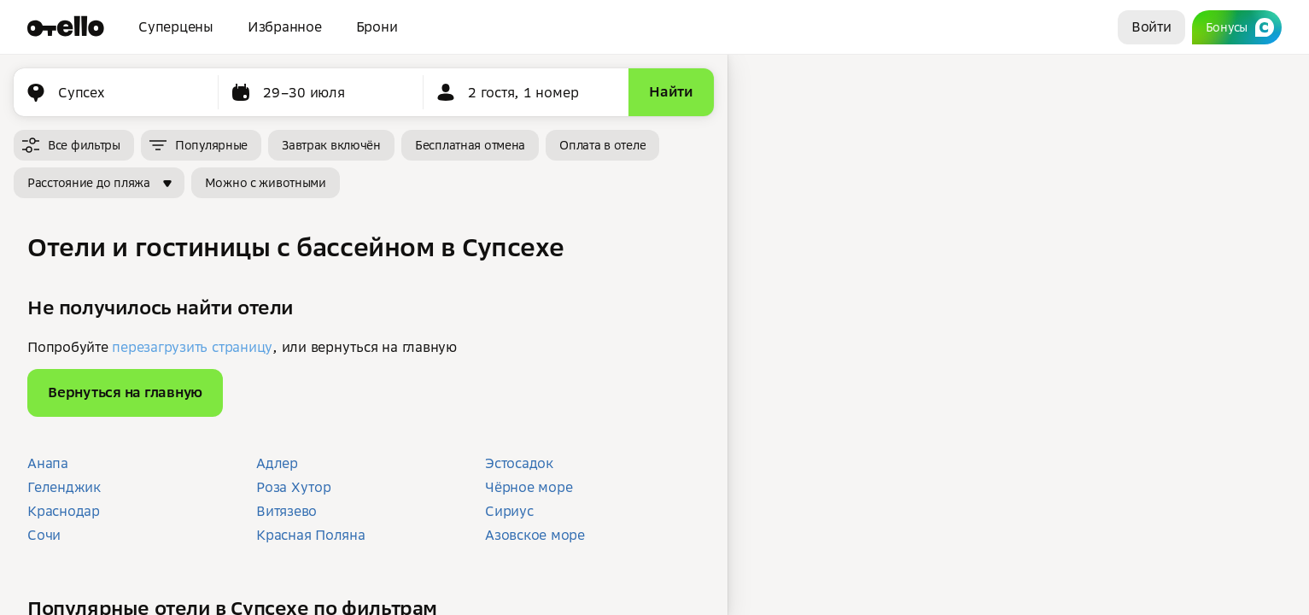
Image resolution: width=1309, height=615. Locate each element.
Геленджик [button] (64, 486)
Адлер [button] (277, 463)
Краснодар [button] (63, 510)
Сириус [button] (509, 510)
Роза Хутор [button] (293, 486)
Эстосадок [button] (519, 463)
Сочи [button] (44, 534)
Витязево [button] (286, 510)
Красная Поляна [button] (310, 534)
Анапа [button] (47, 463)
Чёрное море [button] (528, 486)
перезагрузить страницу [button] (192, 346)
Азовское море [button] (535, 534)
